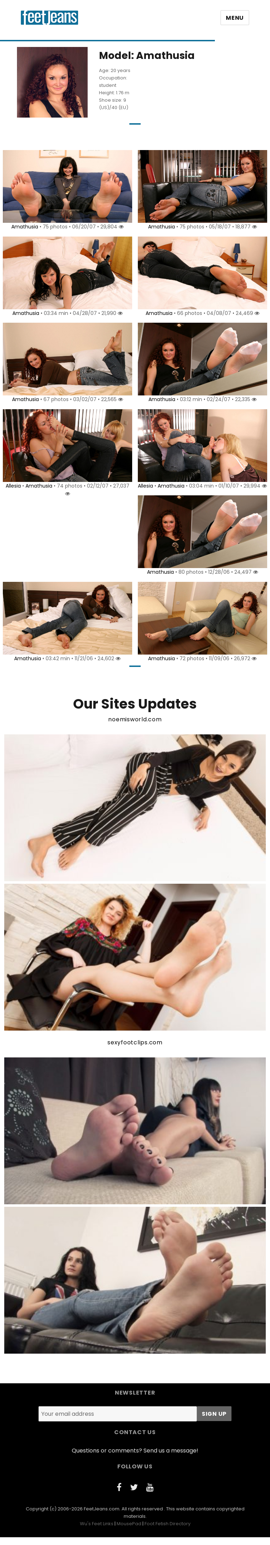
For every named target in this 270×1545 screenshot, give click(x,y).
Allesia (12, 485)
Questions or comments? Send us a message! (135, 1458)
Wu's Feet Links (96, 1531)
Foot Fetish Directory (167, 1531)
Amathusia (23, 226)
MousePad (129, 1531)
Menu (235, 18)
